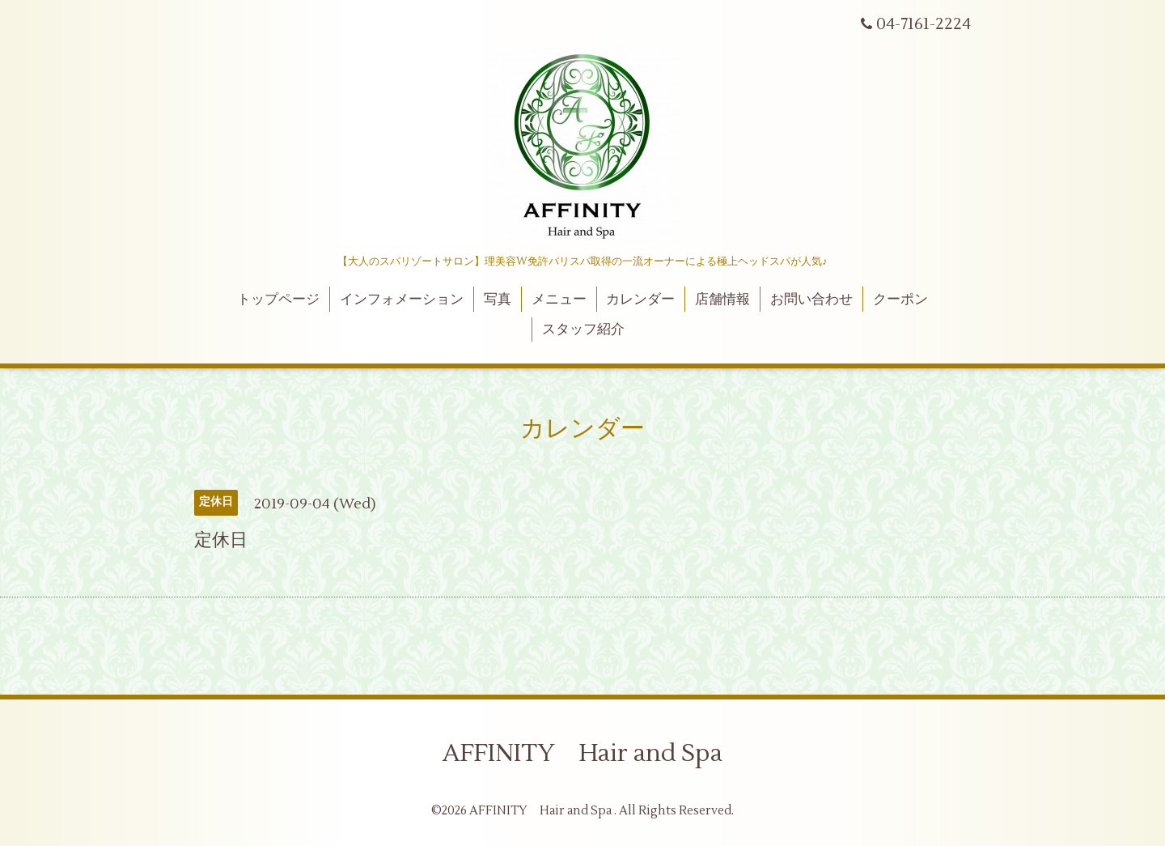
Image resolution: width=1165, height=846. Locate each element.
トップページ (278, 299)
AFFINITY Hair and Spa (582, 753)
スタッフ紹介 (583, 329)
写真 (497, 299)
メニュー (559, 299)
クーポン (900, 299)
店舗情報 (722, 299)
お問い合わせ (811, 299)
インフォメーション (402, 299)
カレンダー (640, 299)
